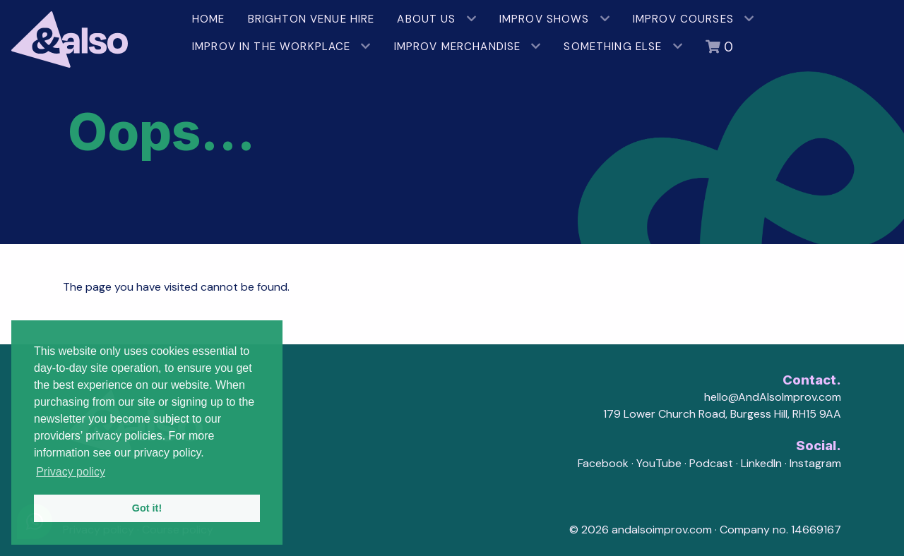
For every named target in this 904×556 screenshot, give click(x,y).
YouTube (659, 463)
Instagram (815, 463)
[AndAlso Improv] (90, 34)
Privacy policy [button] (70, 472)
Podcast (711, 463)
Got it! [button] (147, 508)
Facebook (603, 463)
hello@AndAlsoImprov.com (772, 396)
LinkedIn (761, 463)
